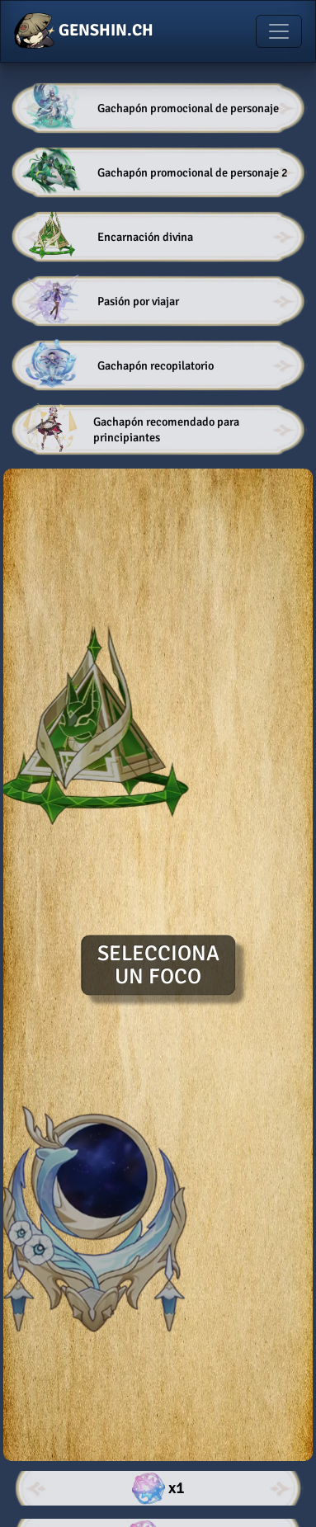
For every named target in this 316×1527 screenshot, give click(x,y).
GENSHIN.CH (83, 31)
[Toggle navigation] (279, 31)
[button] (158, 108)
